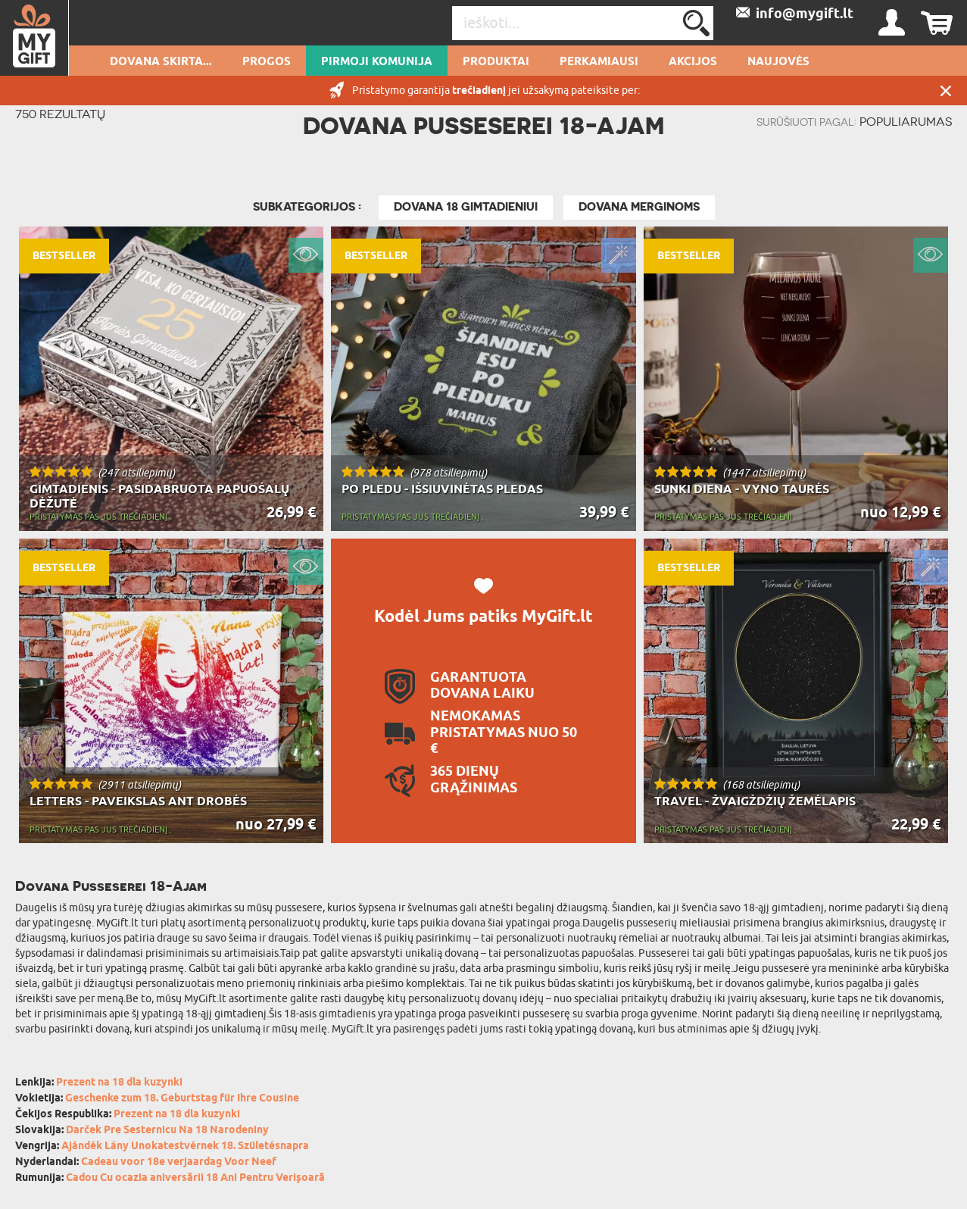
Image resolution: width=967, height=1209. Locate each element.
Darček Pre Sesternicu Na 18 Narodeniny (167, 1130)
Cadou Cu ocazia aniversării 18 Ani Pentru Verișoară (195, 1178)
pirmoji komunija (376, 62)
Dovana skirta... (161, 62)
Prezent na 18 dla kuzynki (119, 1083)
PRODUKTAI (496, 62)
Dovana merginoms (639, 207)
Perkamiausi (599, 62)
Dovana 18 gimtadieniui (466, 207)
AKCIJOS (693, 62)
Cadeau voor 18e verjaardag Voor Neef (178, 1162)
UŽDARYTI (945, 90)
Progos (266, 62)
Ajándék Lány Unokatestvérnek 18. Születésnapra (185, 1146)
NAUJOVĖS (778, 62)
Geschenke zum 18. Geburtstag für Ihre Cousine (182, 1099)
